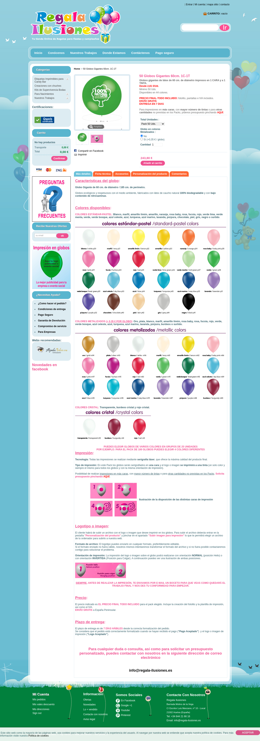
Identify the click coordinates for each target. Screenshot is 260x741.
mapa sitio (212, 4)
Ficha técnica (102, 173)
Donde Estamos (114, 53)
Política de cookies (38, 735)
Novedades (89, 704)
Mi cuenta (200, 4)
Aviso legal (89, 719)
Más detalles (83, 173)
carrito (41, 132)
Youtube (125, 710)
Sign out (36, 713)
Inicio (37, 53)
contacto (225, 4)
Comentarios (179, 173)
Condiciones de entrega (52, 309)
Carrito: (218, 13)
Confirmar (59, 158)
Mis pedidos (39, 699)
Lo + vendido (90, 709)
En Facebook (128, 700)
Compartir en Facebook (90, 151)
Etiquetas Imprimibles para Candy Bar (49, 80)
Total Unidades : (149, 119)
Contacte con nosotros (95, 714)
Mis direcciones (40, 709)
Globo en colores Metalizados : (150, 130)
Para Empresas (47, 332)
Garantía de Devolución (51, 320)
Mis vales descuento (43, 704)
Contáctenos (140, 53)
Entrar (189, 4)
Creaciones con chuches (48, 85)
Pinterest (125, 715)
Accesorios (121, 173)
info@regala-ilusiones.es (150, 670)
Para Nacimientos (44, 94)
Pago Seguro (45, 314)
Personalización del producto (150, 173)
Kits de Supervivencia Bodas (50, 89)
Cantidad (145, 144)
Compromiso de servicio (52, 326)
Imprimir (82, 154)
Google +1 (126, 705)
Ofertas (87, 699)
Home (77, 69)
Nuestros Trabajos (82, 53)
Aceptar (248, 732)
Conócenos (56, 53)
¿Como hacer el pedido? (52, 303)
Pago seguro (164, 53)
